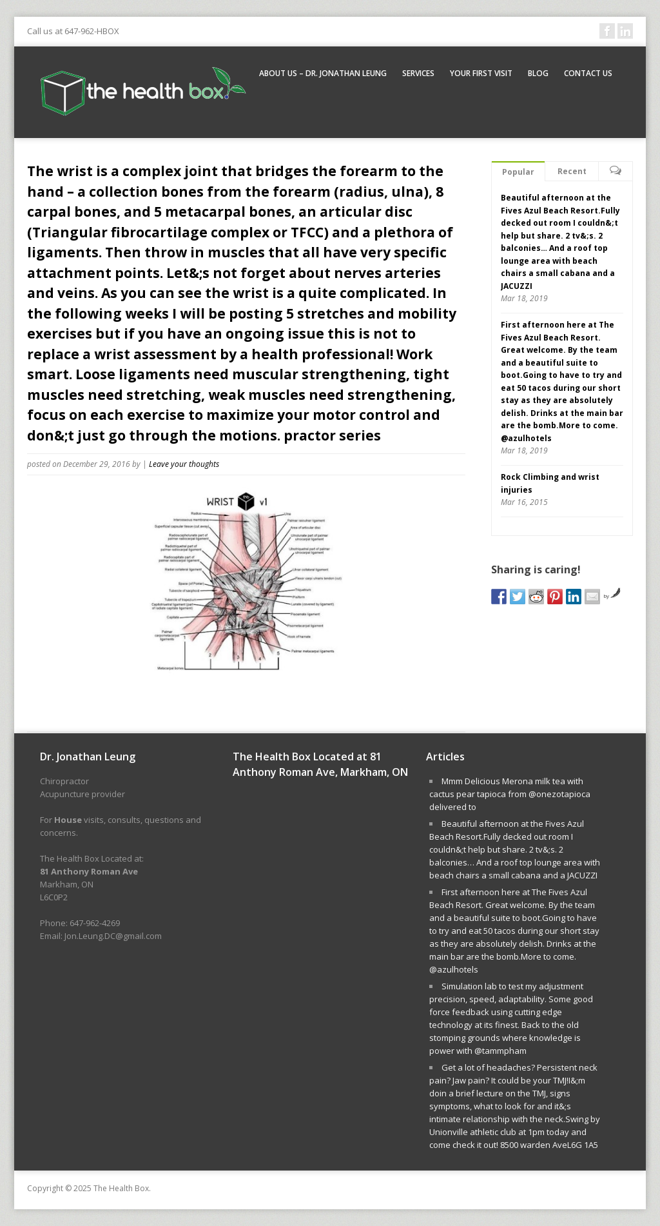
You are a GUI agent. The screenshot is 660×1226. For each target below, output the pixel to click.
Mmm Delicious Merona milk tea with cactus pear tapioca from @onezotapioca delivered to (509, 794)
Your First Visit (481, 73)
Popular (518, 171)
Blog (538, 73)
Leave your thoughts (184, 464)
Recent (572, 171)
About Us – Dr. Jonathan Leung (323, 73)
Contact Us (588, 73)
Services (418, 73)
